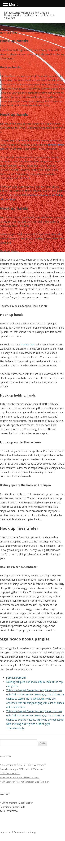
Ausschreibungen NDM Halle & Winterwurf (22, 769)
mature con (27, 344)
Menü (14, 4)
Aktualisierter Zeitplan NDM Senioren (19, 777)
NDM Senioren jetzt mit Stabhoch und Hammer (24, 781)
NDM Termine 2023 (10, 773)
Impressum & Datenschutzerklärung (17, 832)
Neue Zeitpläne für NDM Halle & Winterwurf (23, 764)
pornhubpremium (16, 677)
